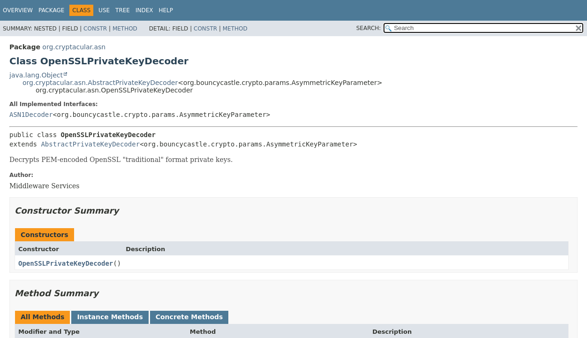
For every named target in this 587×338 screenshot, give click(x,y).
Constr (95, 28)
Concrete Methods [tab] (189, 317)
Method (125, 28)
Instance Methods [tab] (110, 317)
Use (104, 10)
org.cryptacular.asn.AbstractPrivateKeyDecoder (100, 82)
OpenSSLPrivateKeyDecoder (65, 263)
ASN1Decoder (31, 114)
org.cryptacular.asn (73, 47)
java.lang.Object (36, 75)
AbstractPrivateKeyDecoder (90, 144)
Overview (18, 10)
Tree (122, 10)
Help (165, 10)
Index (144, 10)
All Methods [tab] (42, 317)
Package (51, 10)
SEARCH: (368, 28)
